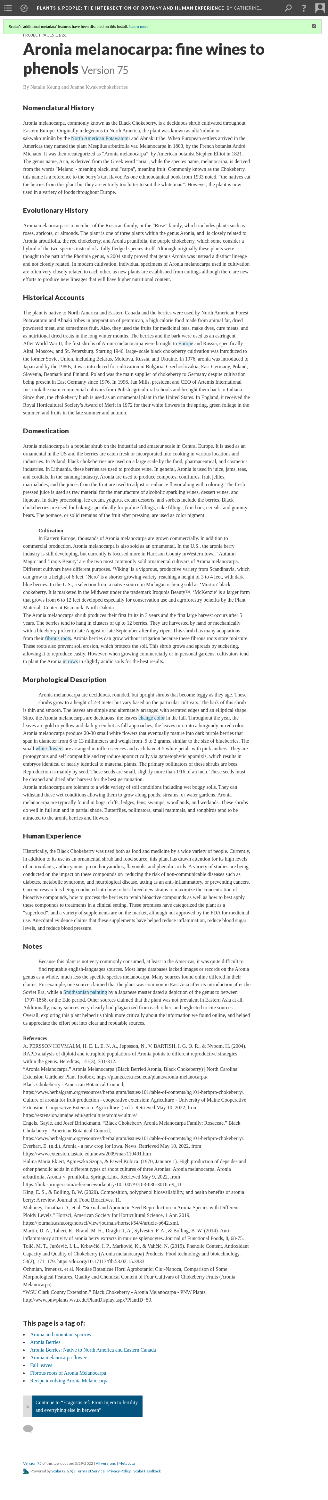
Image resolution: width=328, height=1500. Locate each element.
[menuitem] (8, 8)
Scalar (56, 1471)
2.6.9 (67, 1471)
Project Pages (38, 35)
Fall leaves (41, 1365)
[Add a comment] (31, 1429)
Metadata (127, 1463)
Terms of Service (90, 1471)
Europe (185, 343)
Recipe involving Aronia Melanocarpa (69, 1380)
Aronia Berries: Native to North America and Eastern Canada (93, 1350)
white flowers (50, 748)
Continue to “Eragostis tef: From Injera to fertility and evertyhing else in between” (87, 1406)
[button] (304, 8)
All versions (106, 1463)
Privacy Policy (119, 1471)
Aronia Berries (45, 1342)
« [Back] (27, 1406)
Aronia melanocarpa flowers (59, 1357)
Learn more (138, 26)
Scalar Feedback (147, 1471)
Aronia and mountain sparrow (61, 1334)
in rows (70, 661)
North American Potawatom (100, 138)
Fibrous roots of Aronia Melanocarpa (68, 1373)
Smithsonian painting (85, 992)
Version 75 (32, 1463)
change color (151, 718)
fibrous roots (58, 638)
